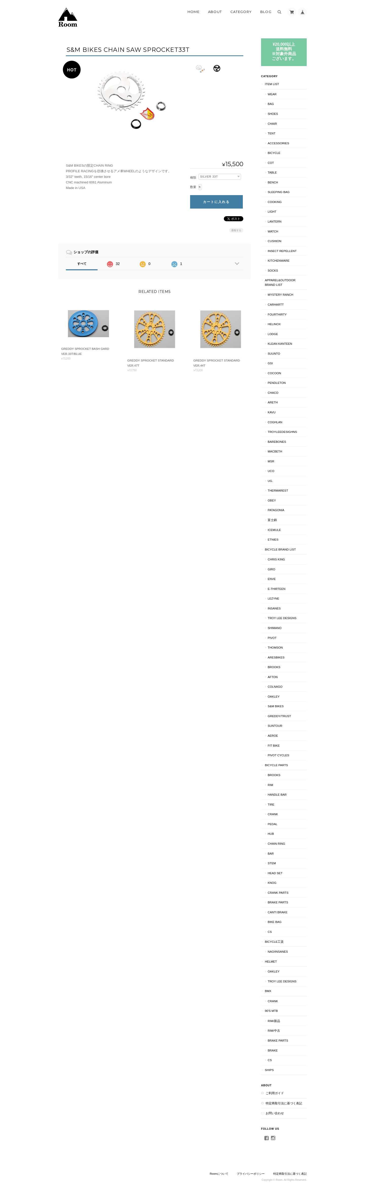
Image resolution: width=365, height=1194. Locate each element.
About (215, 12)
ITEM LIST (272, 84)
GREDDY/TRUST (279, 716)
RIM (270, 785)
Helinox (274, 324)
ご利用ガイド (275, 1093)
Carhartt (276, 304)
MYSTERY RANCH (280, 294)
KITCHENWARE (278, 260)
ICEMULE (274, 529)
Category (241, 12)
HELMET (271, 961)
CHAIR (272, 123)
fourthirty (277, 314)
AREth (273, 402)
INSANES (274, 608)
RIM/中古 (274, 1030)
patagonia (276, 510)
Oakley (274, 696)
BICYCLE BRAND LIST (280, 549)
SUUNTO (274, 353)
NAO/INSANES (278, 951)
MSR (271, 461)
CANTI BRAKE (277, 912)
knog (272, 882)
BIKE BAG (275, 921)
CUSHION (274, 241)
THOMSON (275, 647)
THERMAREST (278, 490)
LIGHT (272, 211)
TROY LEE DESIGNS (282, 981)
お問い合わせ (275, 1113)
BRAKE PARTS (278, 902)
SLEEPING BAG (278, 192)
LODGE (273, 334)
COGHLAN (275, 422)
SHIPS (269, 1070)
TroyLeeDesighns (282, 431)
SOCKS (273, 270)
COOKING (275, 201)
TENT (272, 133)
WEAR (272, 94)
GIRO (271, 569)
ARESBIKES (276, 657)
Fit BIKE (274, 745)
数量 (193, 187)
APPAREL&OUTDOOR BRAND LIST (280, 282)
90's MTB (271, 1010)
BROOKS (274, 667)
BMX (268, 991)
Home (193, 12)
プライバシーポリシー (251, 1173)
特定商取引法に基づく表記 (284, 1103)
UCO (271, 471)
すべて (81, 263)
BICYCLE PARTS (276, 765)
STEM (272, 863)
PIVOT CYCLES (278, 755)
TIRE (271, 804)
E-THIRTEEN (276, 588)
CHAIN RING (276, 843)
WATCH (273, 231)
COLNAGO (275, 686)
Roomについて (219, 1173)
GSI (270, 363)
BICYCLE (274, 152)
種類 (193, 177)
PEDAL (272, 824)
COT (271, 162)
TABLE (272, 172)
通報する (236, 230)
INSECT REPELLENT (282, 251)
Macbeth (275, 451)
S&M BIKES (276, 706)
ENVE (272, 578)
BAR (271, 853)
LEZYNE (273, 598)
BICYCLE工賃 (274, 941)
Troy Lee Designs (282, 618)
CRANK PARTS (278, 892)
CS (270, 931)
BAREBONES (277, 441)
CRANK (273, 814)
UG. (270, 480)
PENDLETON (277, 382)
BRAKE (273, 1050)
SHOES (273, 113)
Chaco (273, 392)
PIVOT (272, 637)
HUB (271, 833)
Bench (273, 182)
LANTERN (275, 221)
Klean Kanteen (280, 343)
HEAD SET (275, 873)
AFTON (273, 677)
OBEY (272, 500)
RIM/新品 (274, 1021)
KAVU (272, 412)
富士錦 (272, 520)
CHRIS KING (276, 559)
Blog (265, 12)
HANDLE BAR (277, 794)
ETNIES (273, 539)
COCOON (274, 373)
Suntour (275, 725)
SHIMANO (275, 628)
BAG (271, 103)
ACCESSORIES (278, 143)
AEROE (273, 735)
